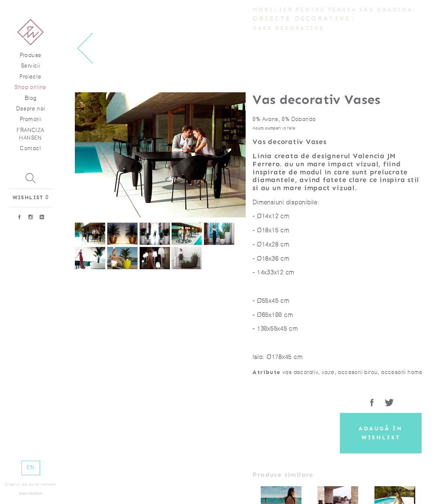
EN (30, 467)
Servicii (30, 66)
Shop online (30, 87)
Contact (30, 148)
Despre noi (30, 109)
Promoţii (30, 119)
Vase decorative (288, 28)
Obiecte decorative (301, 18)
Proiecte (30, 77)
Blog (31, 98)
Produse (31, 55)
